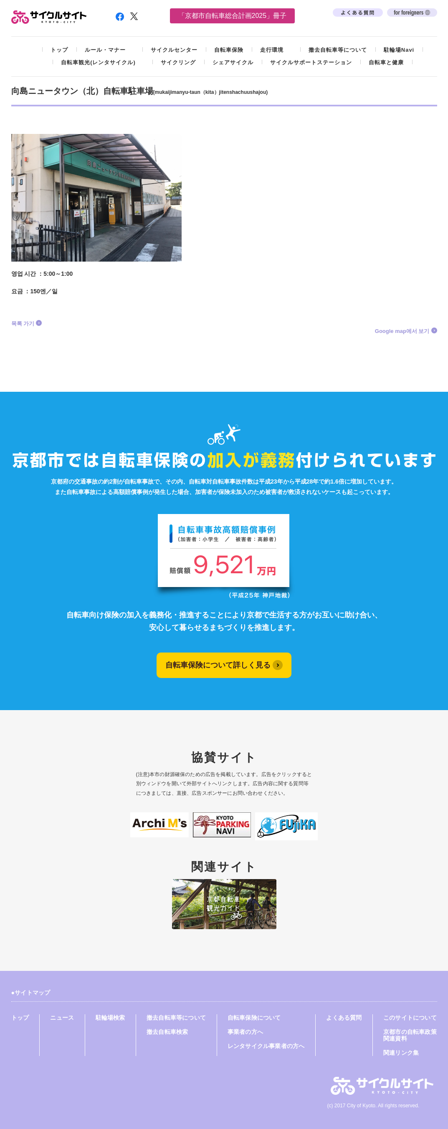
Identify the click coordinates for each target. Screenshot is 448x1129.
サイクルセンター (174, 50)
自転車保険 (228, 50)
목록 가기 (23, 323)
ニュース (62, 1017)
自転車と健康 (386, 62)
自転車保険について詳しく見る (218, 665)
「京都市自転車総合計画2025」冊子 (232, 15)
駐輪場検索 (110, 1017)
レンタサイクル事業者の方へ (266, 1046)
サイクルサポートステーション (311, 62)
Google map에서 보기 (402, 331)
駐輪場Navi (399, 50)
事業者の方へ (245, 1031)
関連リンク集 (401, 1052)
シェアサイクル (233, 62)
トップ (59, 50)
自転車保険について (254, 1017)
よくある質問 (344, 1017)
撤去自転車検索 (167, 1031)
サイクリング (178, 62)
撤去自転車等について (338, 50)
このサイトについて (410, 1017)
